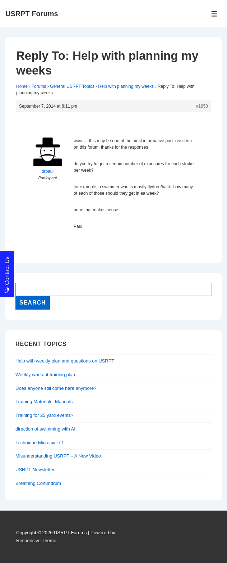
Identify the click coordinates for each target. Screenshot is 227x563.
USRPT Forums (31, 14)
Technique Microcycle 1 (39, 442)
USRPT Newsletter (35, 469)
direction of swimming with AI (45, 429)
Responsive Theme (36, 540)
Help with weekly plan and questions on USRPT (64, 361)
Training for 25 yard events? (44, 415)
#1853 (202, 106)
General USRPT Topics (72, 86)
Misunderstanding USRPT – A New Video (58, 456)
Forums (39, 86)
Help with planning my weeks (126, 86)
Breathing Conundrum (38, 483)
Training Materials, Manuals (44, 401)
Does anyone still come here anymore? (55, 388)
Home (22, 86)
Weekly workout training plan (45, 374)
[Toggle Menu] (214, 14)
